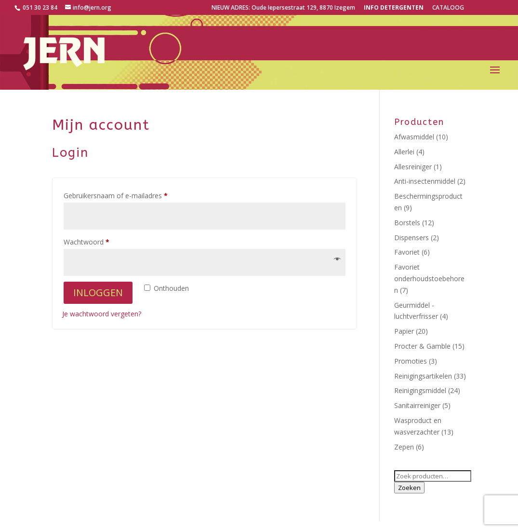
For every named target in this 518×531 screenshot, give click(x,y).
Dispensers (411, 237)
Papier (404, 331)
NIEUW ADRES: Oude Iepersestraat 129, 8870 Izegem (283, 8)
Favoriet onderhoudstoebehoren (429, 278)
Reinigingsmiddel (420, 390)
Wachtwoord (97, 240)
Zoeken (409, 487)
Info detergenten (394, 8)
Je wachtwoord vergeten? (101, 313)
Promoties (410, 361)
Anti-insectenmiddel (424, 181)
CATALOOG (448, 8)
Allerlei (404, 151)
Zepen (404, 446)
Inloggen (98, 292)
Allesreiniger (413, 166)
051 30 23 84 (39, 7)
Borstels (407, 222)
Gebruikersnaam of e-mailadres (126, 194)
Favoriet (407, 252)
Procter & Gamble (422, 346)
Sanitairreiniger (417, 405)
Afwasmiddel (414, 136)
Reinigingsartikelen (423, 376)
